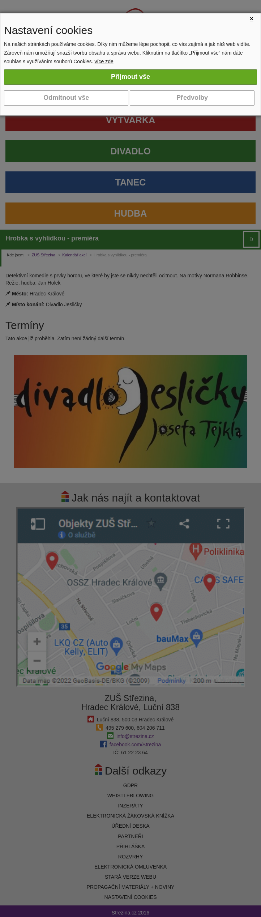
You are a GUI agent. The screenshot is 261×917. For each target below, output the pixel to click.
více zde (104, 61)
